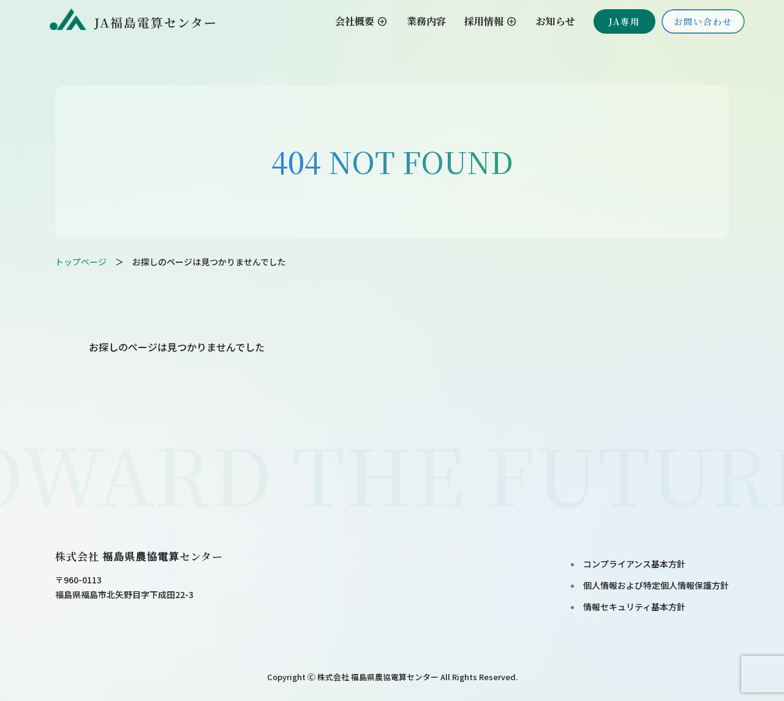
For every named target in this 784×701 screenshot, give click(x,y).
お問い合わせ (703, 21)
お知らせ (555, 21)
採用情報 (491, 21)
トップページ (81, 262)
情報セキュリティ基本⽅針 (634, 607)
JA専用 (624, 21)
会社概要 (361, 21)
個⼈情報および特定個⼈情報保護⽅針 (656, 585)
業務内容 (426, 21)
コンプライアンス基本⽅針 (634, 564)
